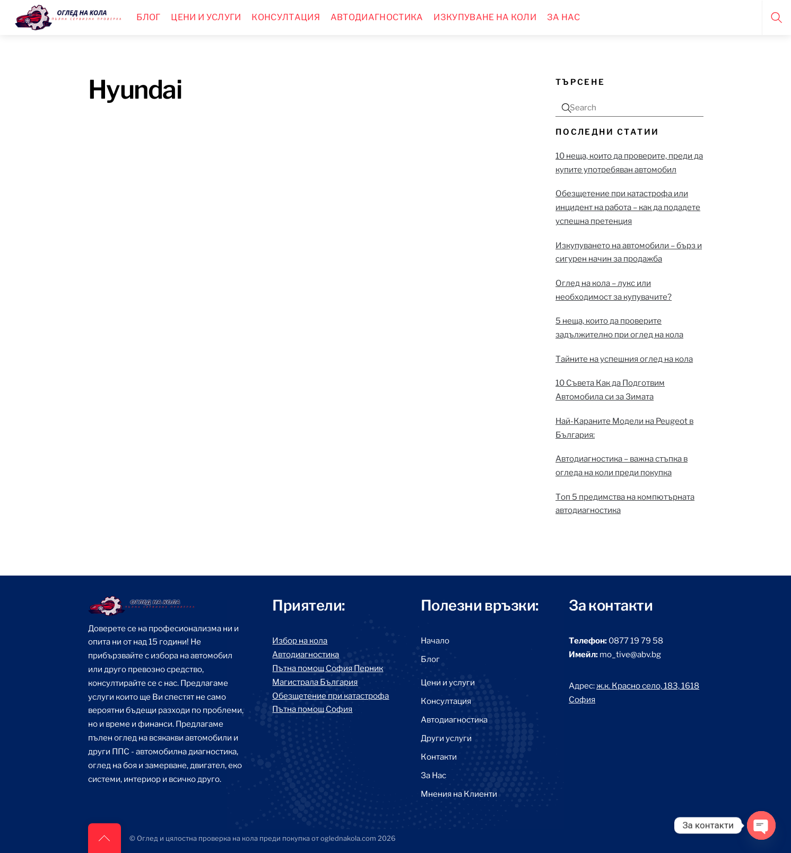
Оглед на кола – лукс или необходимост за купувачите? (613, 290)
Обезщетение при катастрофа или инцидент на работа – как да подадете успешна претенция (627, 207)
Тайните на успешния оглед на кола (624, 359)
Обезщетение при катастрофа (330, 696)
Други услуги (446, 738)
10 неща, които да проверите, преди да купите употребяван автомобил (629, 163)
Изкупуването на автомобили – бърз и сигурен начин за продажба (628, 252)
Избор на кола (299, 641)
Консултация (285, 17)
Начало (435, 641)
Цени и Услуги (206, 17)
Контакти (439, 757)
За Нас (433, 775)
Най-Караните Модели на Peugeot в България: (624, 428)
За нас (563, 17)
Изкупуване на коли (484, 17)
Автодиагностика (377, 17)
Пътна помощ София (312, 709)
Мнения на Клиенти (459, 794)
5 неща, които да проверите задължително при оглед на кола (619, 328)
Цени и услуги (448, 682)
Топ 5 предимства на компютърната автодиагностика (624, 504)
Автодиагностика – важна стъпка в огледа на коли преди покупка (621, 465)
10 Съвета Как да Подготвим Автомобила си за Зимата (610, 390)
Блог (148, 17)
